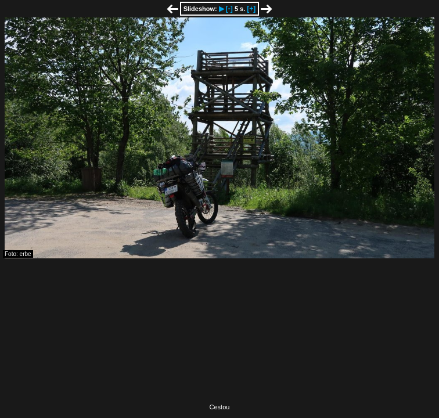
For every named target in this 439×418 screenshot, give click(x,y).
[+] (251, 9)
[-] (229, 9)
